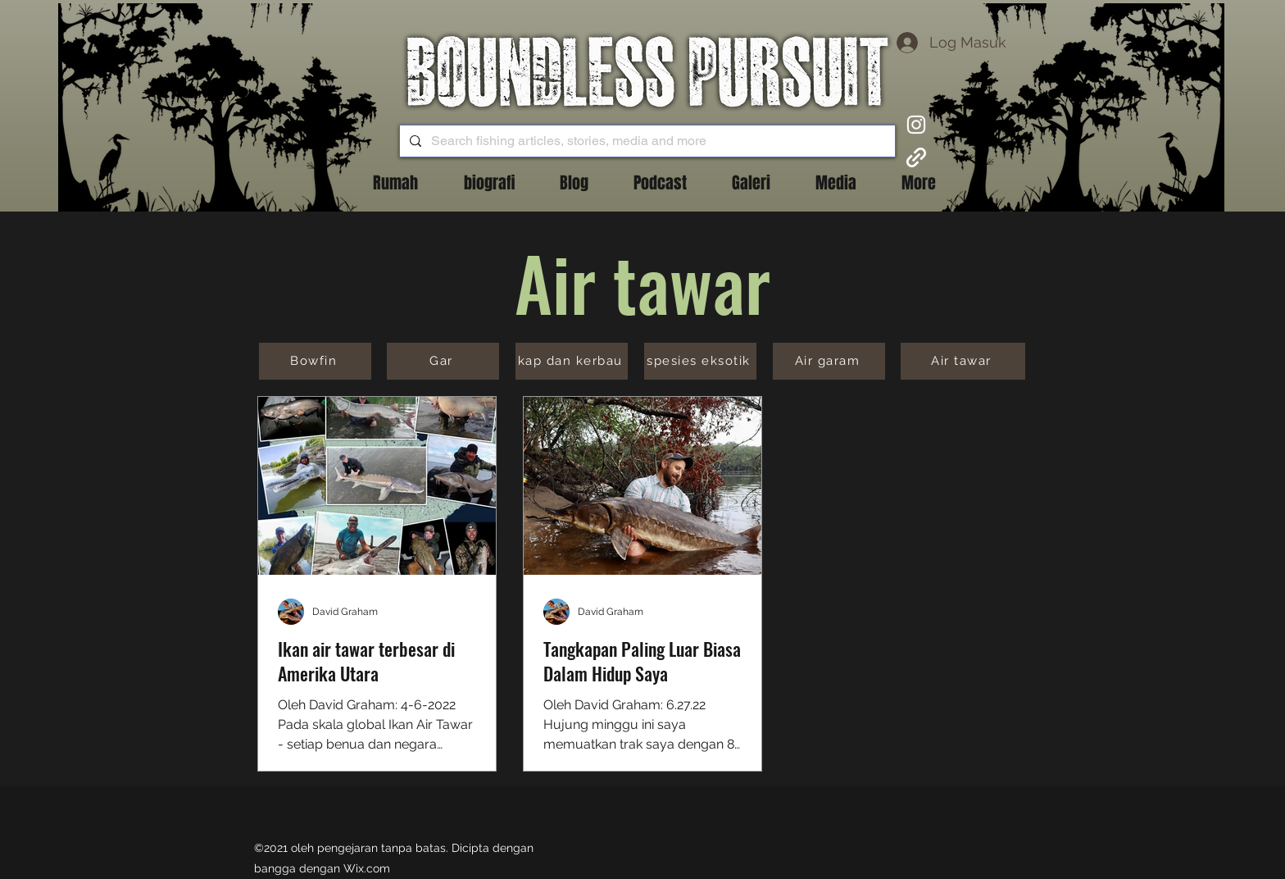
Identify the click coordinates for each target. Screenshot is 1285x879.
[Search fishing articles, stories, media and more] (645, 141)
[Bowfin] (315, 361)
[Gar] (443, 361)
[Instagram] (916, 124)
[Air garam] (829, 361)
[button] (574, 182)
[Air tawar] (963, 361)
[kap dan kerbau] (571, 361)
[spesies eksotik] (700, 361)
